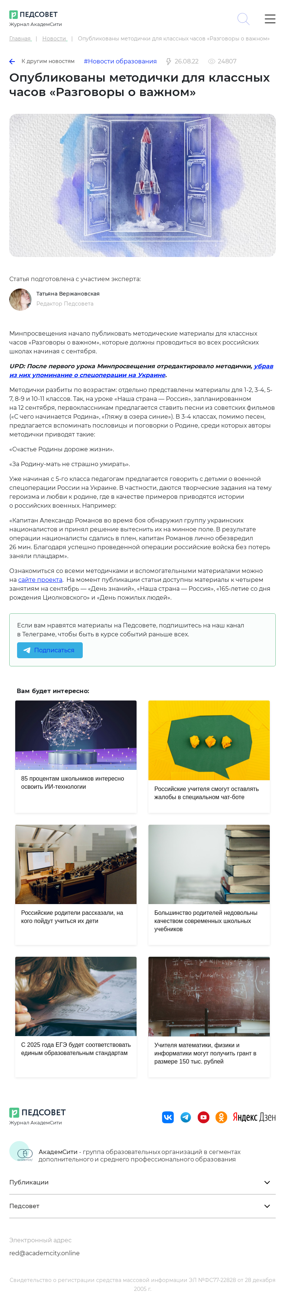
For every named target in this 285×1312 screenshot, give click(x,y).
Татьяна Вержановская (68, 293)
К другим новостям (42, 61)
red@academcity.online (44, 1253)
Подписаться (54, 650)
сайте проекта (40, 579)
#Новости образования (120, 61)
